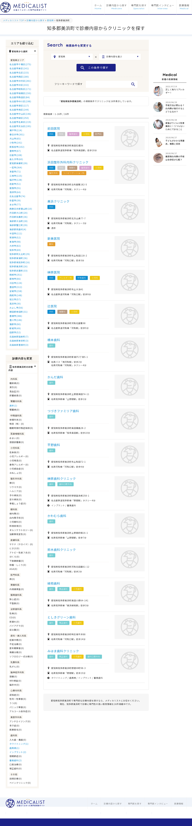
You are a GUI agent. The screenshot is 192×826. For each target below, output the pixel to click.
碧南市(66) (15, 278)
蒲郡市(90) (15, 324)
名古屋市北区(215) (19, 72)
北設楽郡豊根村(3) (18, 344)
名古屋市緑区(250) (19, 117)
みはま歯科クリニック (63, 651)
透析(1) (13, 405)
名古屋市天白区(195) (20, 126)
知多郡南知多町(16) (19, 262)
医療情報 (184, 5)
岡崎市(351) (15, 274)
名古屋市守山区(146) (20, 113)
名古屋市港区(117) (19, 105)
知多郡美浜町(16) (18, 266)
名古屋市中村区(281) (20, 80)
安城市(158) (15, 291)
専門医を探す (139, 5)
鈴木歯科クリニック (61, 549)
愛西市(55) (15, 188)
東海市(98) (15, 241)
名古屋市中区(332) (19, 84)
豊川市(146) (15, 320)
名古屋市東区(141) (19, 68)
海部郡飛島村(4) (17, 229)
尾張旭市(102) (16, 146)
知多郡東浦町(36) (18, 258)
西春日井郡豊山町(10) (20, 208)
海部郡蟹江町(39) (18, 225)
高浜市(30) (15, 303)
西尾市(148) (15, 295)
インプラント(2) (17, 752)
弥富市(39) (15, 200)
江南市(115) (15, 175)
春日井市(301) (16, 134)
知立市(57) (15, 299)
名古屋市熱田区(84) (19, 97)
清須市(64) (15, 192)
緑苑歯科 (53, 583)
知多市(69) (15, 249)
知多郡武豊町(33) (18, 270)
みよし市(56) (16, 307)
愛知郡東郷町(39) (18, 163)
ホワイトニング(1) (18, 743)
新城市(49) (15, 328)
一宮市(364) (15, 167)
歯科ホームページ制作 (139, 813)
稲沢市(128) (15, 179)
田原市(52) (15, 332)
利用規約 (90, 813)
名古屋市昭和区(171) (20, 89)
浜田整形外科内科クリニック (68, 162)
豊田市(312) (15, 287)
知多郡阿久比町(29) (19, 254)
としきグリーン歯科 (61, 617)
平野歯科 (53, 445)
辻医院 (52, 306)
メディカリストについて (42, 813)
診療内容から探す (116, 5)
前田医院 (53, 128)
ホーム (98, 5)
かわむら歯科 (56, 516)
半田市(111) (15, 233)
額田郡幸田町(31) (18, 311)
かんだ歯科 (55, 377)
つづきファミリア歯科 (63, 411)
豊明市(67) (15, 150)
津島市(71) (15, 171)
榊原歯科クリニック (61, 478)
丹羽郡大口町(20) (18, 212)
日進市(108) (15, 155)
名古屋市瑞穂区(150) (20, 93)
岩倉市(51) (15, 183)
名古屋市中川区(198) (20, 101)
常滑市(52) (15, 237)
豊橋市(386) (15, 315)
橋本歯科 (53, 340)
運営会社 (16, 813)
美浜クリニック (58, 201)
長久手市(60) (16, 159)
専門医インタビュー (162, 5)
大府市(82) (15, 245)
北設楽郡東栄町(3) (18, 340)
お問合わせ (69, 813)
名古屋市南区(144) (19, 109)
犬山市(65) (15, 138)
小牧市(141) (15, 142)
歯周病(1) (14, 747)
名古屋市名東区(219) (20, 121)
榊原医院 (53, 272)
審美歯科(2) (15, 760)
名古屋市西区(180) (19, 76)
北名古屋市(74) (17, 196)
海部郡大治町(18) (18, 221)
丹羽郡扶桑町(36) (18, 216)
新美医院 (53, 238)
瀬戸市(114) (15, 130)
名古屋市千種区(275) (20, 64)
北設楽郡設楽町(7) (18, 336)
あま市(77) (15, 204)
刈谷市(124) (15, 282)
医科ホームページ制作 (113, 813)
